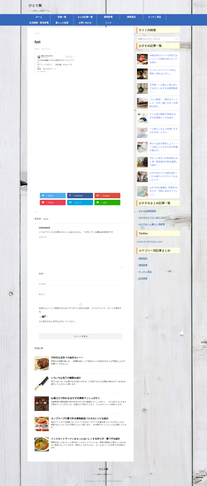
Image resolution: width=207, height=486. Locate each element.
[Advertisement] (80, 106)
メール (42, 284)
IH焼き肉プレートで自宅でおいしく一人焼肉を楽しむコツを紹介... (164, 58)
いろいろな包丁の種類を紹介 (66, 378)
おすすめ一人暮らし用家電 (152, 224)
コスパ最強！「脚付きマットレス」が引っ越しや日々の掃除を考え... (164, 103)
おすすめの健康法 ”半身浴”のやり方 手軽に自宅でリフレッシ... (164, 191)
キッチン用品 (154, 17)
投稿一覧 (62, 17)
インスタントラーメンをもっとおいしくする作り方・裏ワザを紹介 (85, 439)
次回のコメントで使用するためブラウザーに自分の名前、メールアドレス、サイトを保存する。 (80, 310)
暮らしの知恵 (61, 22)
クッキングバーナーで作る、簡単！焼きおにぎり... (164, 72)
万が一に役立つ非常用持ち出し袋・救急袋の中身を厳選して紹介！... (164, 161)
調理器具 (131, 17)
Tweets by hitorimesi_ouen (149, 241)
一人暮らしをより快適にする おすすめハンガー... (164, 130)
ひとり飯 (35, 5)
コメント (43, 237)
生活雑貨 (143, 278)
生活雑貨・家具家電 (39, 22)
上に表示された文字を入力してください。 (58, 321)
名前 (41, 273)
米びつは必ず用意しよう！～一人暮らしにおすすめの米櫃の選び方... (164, 147)
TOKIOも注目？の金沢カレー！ (67, 357)
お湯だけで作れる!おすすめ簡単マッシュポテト (75, 398)
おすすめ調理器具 (147, 211)
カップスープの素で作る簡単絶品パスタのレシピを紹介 (80, 418)
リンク (108, 22)
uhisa (45, 218)
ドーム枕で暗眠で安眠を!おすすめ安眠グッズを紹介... (163, 116)
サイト (42, 294)
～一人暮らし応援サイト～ (103, 474)
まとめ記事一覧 (85, 17)
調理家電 (108, 17)
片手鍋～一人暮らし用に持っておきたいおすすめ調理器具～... (164, 88)
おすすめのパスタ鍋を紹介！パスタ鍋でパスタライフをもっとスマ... (164, 176)
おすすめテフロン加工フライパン (155, 217)
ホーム (39, 17)
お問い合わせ (85, 22)
